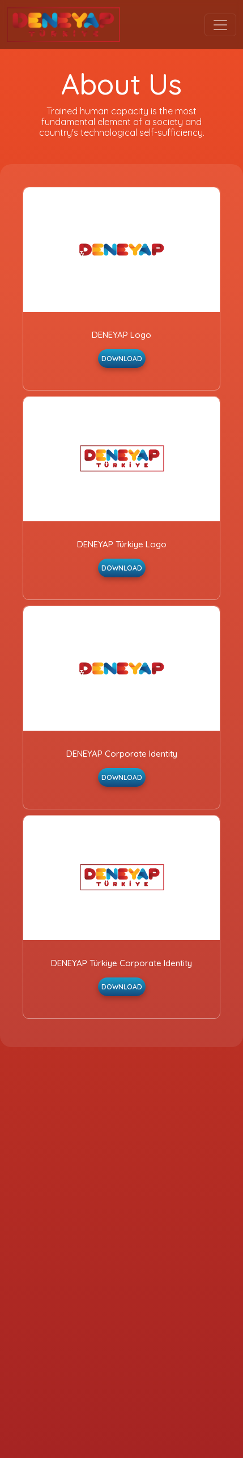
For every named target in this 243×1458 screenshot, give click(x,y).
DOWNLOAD (121, 358)
